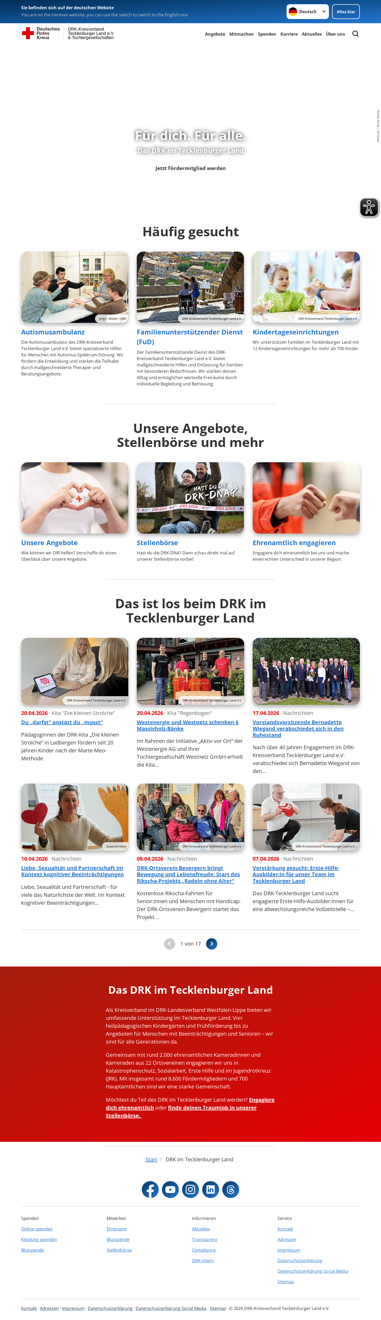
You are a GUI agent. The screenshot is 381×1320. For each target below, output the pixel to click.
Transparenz (204, 1239)
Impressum (289, 1250)
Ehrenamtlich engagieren (294, 542)
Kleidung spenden (39, 1239)
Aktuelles (312, 34)
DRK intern (203, 1261)
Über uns (335, 34)
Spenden (267, 34)
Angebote (215, 34)
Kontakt (285, 1229)
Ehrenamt (116, 1229)
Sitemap (286, 1282)
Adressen (287, 1239)
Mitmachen (241, 34)
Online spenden (37, 1229)
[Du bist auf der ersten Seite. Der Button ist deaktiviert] (169, 944)
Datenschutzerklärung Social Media (313, 1271)
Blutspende (32, 1250)
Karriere (289, 34)
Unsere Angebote (49, 542)
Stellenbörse (157, 542)
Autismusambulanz (53, 331)
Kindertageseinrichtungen (296, 331)
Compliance (204, 1250)
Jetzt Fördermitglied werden (190, 167)
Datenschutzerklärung (300, 1261)
